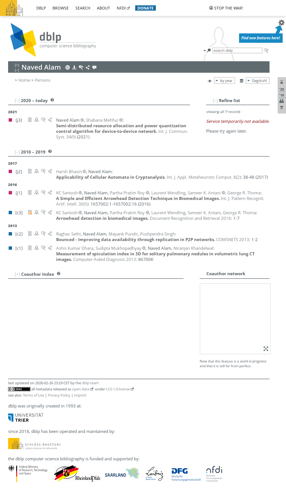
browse (61, 8)
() (204, 177)
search (82, 8)
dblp (41, 8)
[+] (17, 274)
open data (80, 389)
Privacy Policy (59, 395)
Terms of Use (33, 395)
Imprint (80, 395)
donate (145, 8)
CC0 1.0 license (118, 389)
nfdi (121, 8)
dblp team (90, 382)
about (103, 8)
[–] (215, 100)
